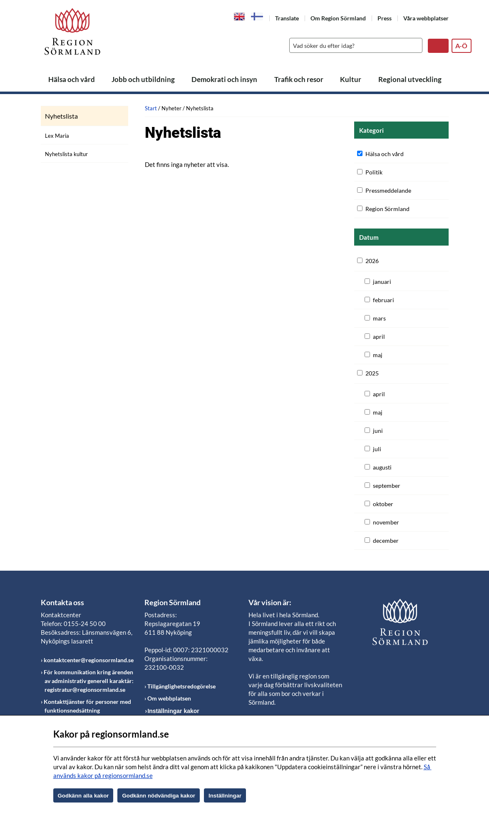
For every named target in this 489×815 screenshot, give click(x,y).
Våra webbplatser (426, 18)
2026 (372, 260)
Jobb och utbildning (143, 79)
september (386, 485)
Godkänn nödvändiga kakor (158, 796)
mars (379, 318)
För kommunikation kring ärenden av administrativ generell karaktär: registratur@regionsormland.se (89, 680)
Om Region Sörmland (338, 18)
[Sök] (353, 45)
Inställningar (225, 796)
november (386, 522)
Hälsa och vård (71, 79)
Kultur (350, 79)
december (386, 540)
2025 (372, 373)
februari (383, 299)
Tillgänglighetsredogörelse (181, 686)
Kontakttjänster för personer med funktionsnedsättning (87, 706)
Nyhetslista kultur (66, 154)
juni (378, 430)
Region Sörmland (387, 208)
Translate (287, 18)
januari (382, 281)
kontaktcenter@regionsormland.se (89, 659)
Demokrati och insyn (224, 79)
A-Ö (461, 46)
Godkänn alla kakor (83, 796)
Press (384, 18)
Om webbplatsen (169, 698)
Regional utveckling (410, 79)
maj (377, 354)
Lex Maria (57, 135)
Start (151, 108)
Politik (373, 172)
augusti (382, 467)
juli (377, 448)
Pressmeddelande (388, 190)
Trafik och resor (298, 79)
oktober (383, 503)
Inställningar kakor (173, 711)
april (379, 336)
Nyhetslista (61, 116)
